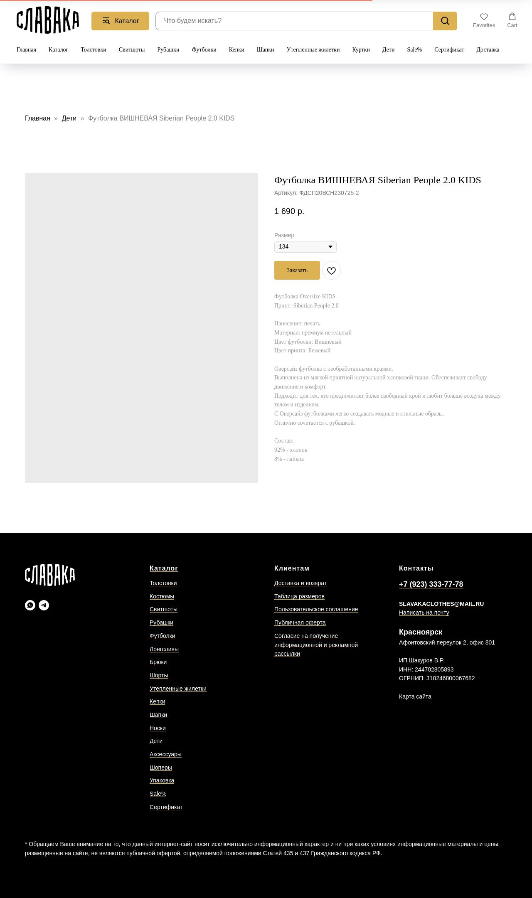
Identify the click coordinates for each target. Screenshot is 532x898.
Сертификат (449, 50)
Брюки (158, 662)
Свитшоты (132, 50)
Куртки (361, 50)
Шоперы (161, 767)
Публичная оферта (300, 622)
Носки (158, 728)
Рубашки (168, 50)
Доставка (488, 50)
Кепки (236, 50)
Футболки (204, 50)
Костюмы (162, 596)
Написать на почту (424, 612)
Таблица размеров (299, 596)
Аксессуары (166, 754)
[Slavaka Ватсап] (30, 605)
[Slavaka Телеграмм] (44, 605)
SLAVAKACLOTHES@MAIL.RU (441, 603)
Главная (26, 50)
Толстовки (93, 50)
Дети (388, 50)
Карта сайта (415, 696)
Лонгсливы (164, 649)
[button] (484, 20)
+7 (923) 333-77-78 (431, 584)
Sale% (414, 50)
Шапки (265, 50)
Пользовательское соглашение (316, 609)
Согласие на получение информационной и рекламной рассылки (316, 644)
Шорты (159, 675)
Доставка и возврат (300, 583)
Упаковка (162, 780)
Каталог (58, 50)
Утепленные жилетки (313, 50)
